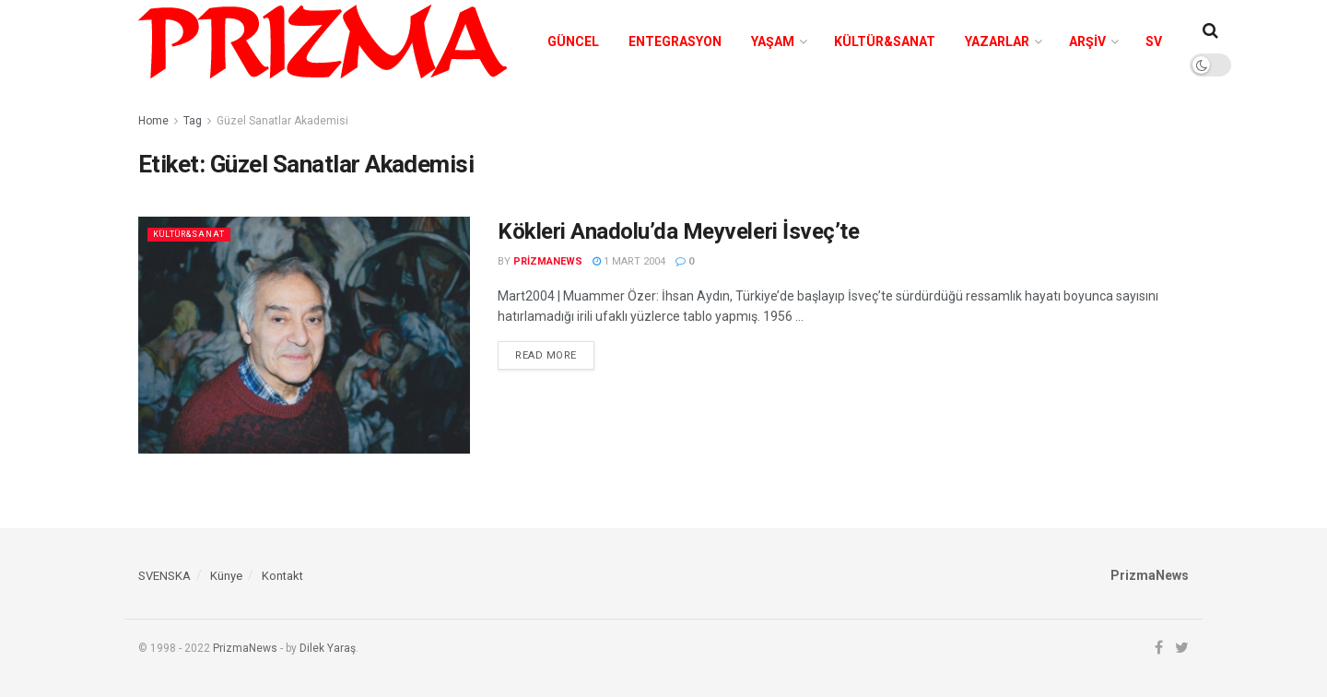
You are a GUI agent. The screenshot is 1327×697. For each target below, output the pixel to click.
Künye (226, 576)
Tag (192, 120)
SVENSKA (164, 576)
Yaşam (772, 41)
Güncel (573, 41)
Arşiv (1087, 41)
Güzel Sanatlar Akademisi (282, 120)
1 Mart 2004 (629, 261)
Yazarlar (997, 41)
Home (153, 120)
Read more (546, 355)
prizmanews (547, 261)
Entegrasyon (675, 41)
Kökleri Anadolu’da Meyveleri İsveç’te (681, 231)
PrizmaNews (245, 648)
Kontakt (282, 576)
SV (1153, 41)
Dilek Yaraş (327, 648)
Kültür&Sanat (884, 41)
